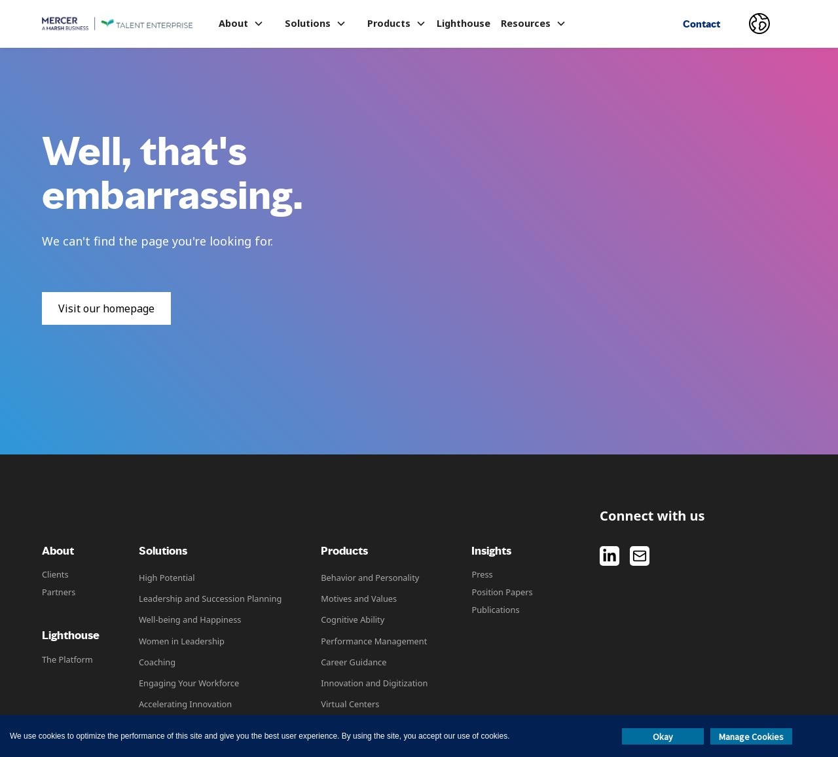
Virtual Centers (350, 704)
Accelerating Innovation (185, 704)
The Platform (67, 659)
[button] (241, 23)
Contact (701, 24)
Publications (495, 610)
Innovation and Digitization (374, 683)
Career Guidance (353, 662)
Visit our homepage (106, 308)
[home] (117, 24)
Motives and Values (359, 598)
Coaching (157, 662)
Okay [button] (663, 737)
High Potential (167, 577)
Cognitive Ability (352, 619)
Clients (55, 574)
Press (481, 574)
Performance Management (374, 641)
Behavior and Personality (370, 577)
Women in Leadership (182, 641)
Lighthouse (463, 23)
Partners (58, 592)
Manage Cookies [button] (751, 737)
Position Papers (501, 592)
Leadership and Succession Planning (210, 598)
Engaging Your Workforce (189, 683)
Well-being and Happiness (190, 619)
